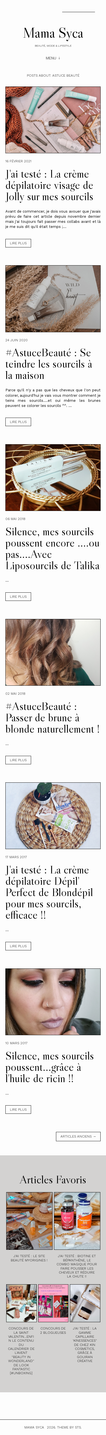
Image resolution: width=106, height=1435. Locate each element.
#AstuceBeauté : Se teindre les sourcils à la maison (48, 363)
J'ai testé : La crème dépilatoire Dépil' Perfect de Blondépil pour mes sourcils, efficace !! (49, 892)
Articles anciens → (78, 1136)
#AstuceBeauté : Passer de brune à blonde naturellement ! (52, 717)
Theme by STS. (69, 1427)
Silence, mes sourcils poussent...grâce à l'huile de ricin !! (49, 1066)
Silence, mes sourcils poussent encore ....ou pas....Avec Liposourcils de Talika (52, 548)
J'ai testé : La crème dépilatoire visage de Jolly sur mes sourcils (49, 185)
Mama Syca (53, 32)
